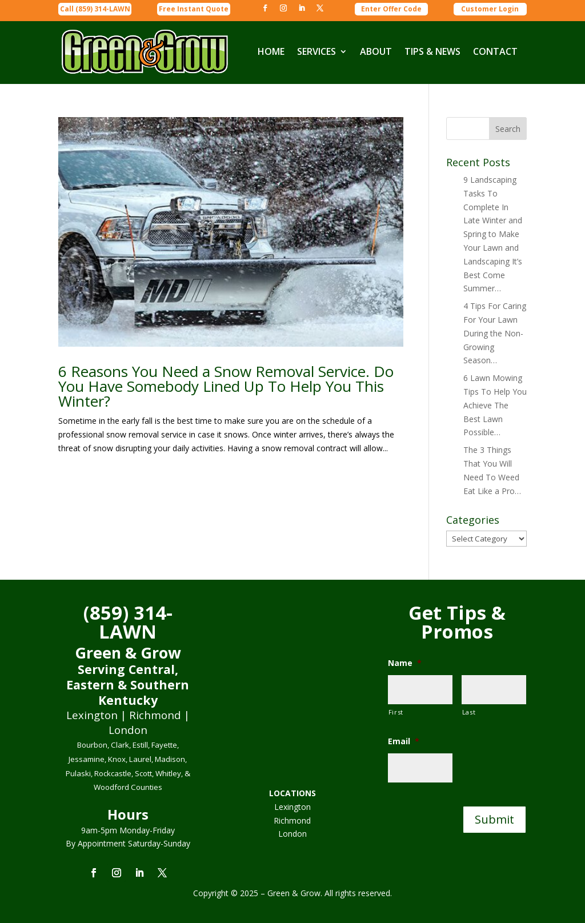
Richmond (292, 820)
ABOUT (376, 51)
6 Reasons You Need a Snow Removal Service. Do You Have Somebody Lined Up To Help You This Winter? (226, 386)
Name (405, 663)
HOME (271, 51)
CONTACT (495, 51)
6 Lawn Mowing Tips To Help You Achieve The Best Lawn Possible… (495, 405)
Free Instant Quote (194, 9)
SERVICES (316, 51)
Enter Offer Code (391, 9)
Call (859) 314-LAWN (95, 9)
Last (469, 712)
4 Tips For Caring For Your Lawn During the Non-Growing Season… (494, 333)
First (395, 712)
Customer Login (490, 9)
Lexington (292, 806)
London (292, 833)
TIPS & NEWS (432, 51)
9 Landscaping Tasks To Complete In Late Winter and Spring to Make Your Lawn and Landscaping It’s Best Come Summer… (492, 234)
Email (403, 741)
